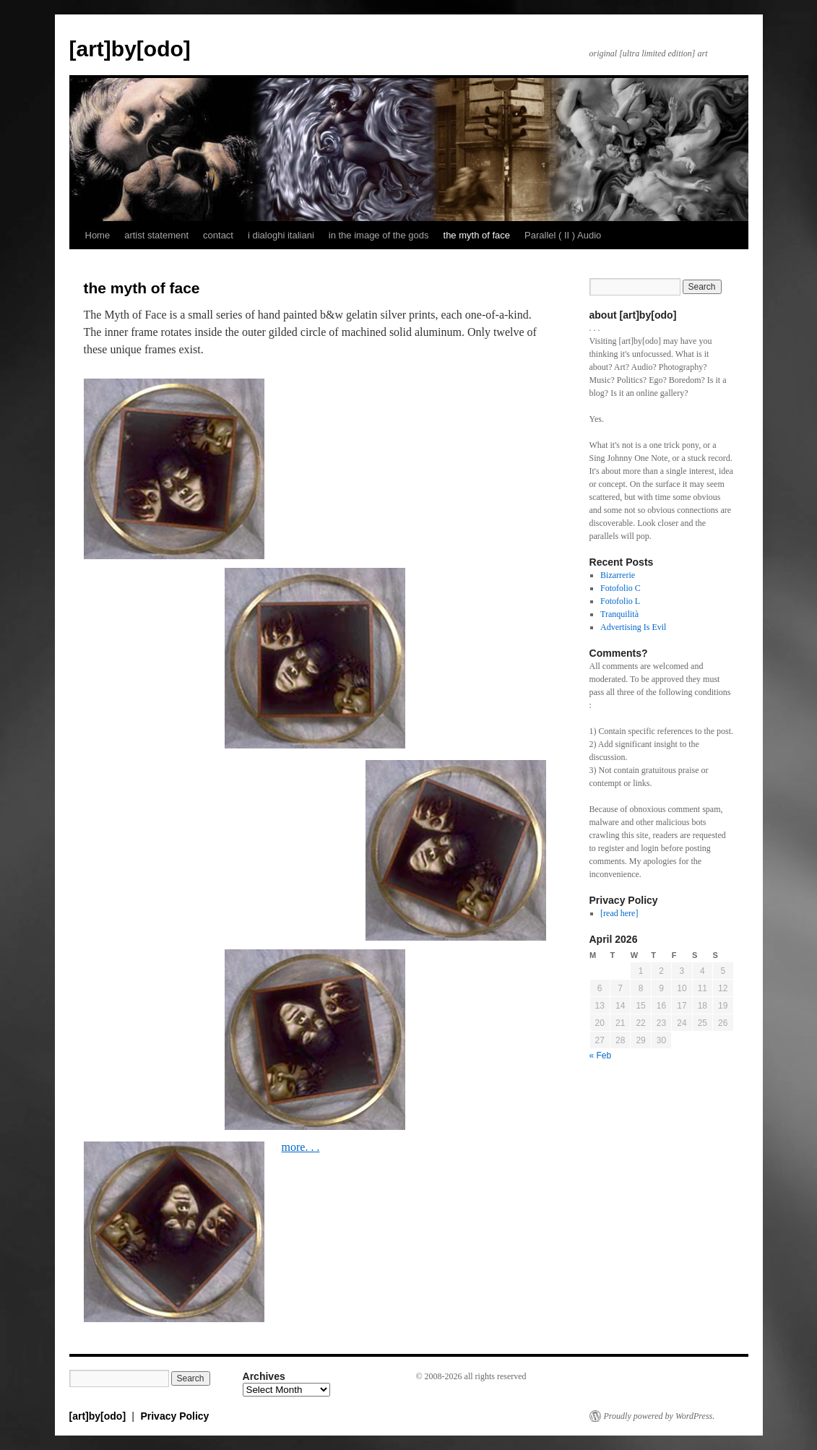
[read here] (619, 913)
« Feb (600, 1055)
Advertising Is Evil (633, 627)
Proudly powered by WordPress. (659, 1416)
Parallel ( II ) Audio (562, 235)
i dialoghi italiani (281, 235)
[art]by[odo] (130, 49)
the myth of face (477, 235)
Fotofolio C (620, 588)
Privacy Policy (174, 1416)
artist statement (156, 235)
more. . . (301, 1147)
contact (218, 235)
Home (98, 235)
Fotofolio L (620, 601)
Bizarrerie (617, 575)
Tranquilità (619, 614)
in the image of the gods (379, 235)
